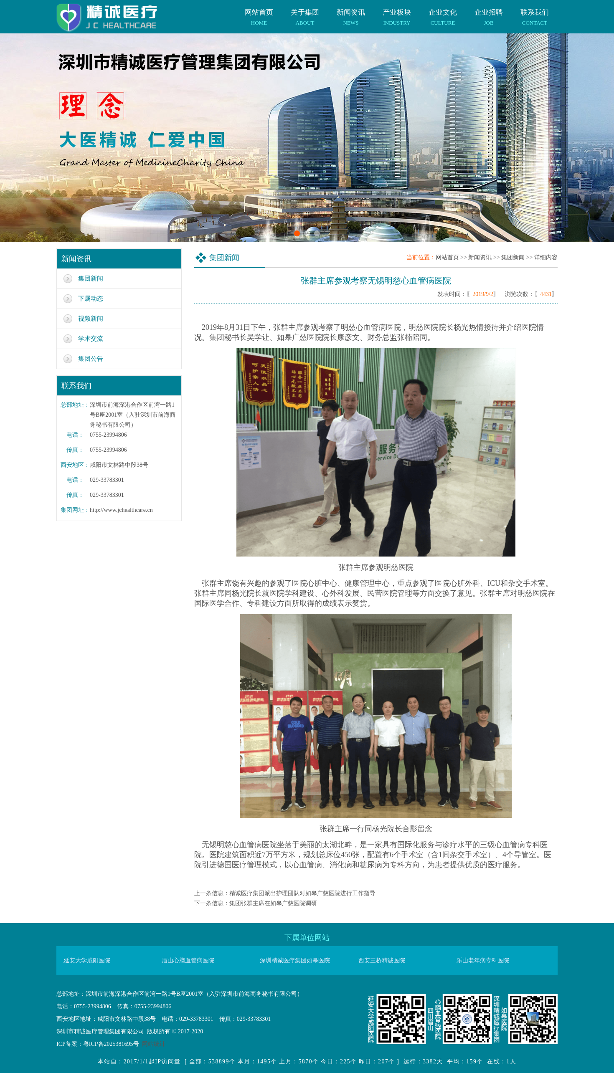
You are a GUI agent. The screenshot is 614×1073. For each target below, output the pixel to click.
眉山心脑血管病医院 (188, 960)
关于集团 (305, 13)
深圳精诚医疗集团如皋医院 (295, 960)
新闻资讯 (351, 13)
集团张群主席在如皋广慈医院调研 (273, 903)
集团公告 (90, 358)
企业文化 (443, 13)
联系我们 (535, 13)
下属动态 (90, 298)
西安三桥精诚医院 (381, 960)
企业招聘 (489, 13)
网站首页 (259, 13)
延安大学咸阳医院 (86, 960)
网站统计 (153, 1044)
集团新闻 (90, 278)
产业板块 (397, 13)
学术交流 (90, 338)
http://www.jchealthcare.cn (121, 510)
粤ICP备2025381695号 (111, 1044)
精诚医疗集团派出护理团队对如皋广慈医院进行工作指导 (302, 893)
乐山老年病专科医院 (483, 960)
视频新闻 (90, 318)
